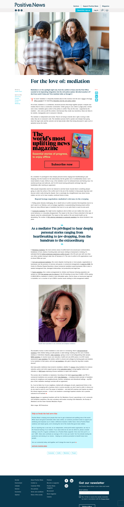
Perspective (18, 100)
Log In (96, 10)
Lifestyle (17, 98)
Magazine (105, 6)
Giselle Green (18, 91)
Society (17, 102)
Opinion (17, 495)
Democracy (18, 96)
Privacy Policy (105, 499)
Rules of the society (36, 495)
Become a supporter (53, 483)
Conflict (59, 453)
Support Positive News (90, 6)
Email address (83, 490)
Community (51, 453)
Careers (49, 497)
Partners (49, 480)
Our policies (34, 489)
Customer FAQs (35, 486)
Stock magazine (51, 494)
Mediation (66, 453)
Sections (76, 6)
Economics (18, 492)
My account (50, 491)
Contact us (34, 483)
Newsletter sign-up (83, 10)
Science (17, 489)
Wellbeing (17, 103)
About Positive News (37, 480)
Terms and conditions (37, 492)
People (74, 453)
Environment (18, 483)
